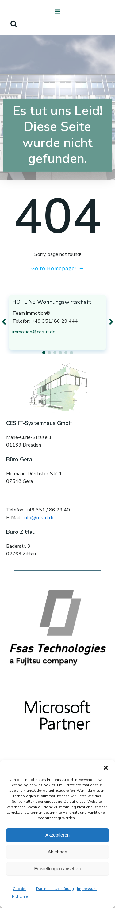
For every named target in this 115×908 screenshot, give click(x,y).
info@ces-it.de (39, 517)
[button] (106, 768)
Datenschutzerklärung (55, 888)
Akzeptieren (57, 835)
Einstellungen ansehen (57, 868)
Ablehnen (57, 851)
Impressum (87, 888)
